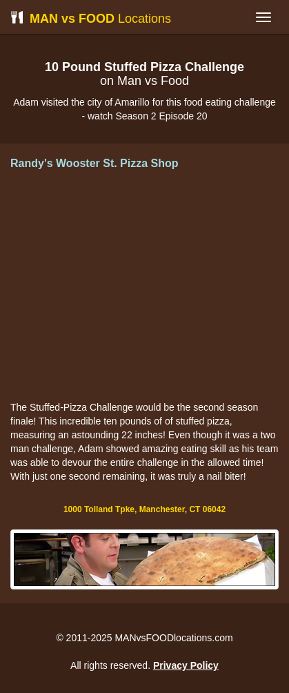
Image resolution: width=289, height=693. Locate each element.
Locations (90, 18)
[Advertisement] (145, 286)
